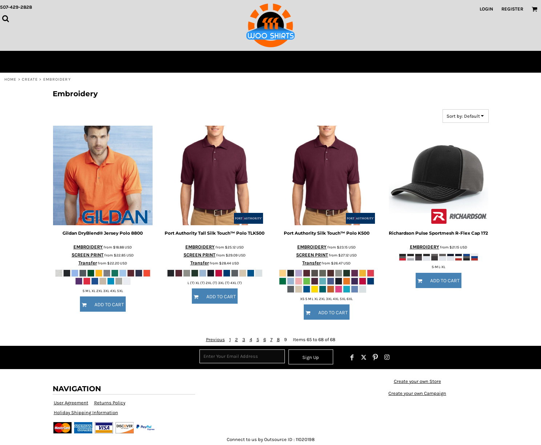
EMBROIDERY (88, 247)
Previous (215, 339)
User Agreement (71, 402)
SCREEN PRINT (88, 255)
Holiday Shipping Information (86, 412)
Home (10, 79)
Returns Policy (109, 402)
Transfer (87, 263)
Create (30, 79)
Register (512, 9)
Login (486, 9)
